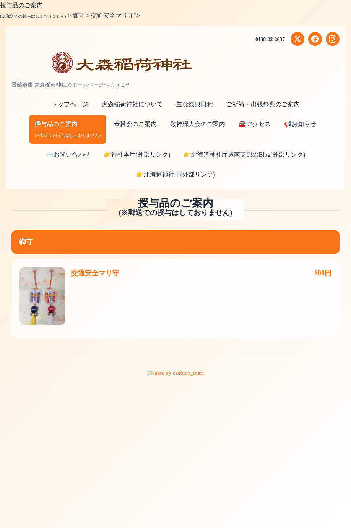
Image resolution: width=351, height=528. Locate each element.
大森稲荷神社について (132, 104)
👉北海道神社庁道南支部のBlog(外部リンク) (244, 154)
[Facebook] (315, 39)
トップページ (70, 104)
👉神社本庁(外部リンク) (137, 154)
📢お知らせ (300, 124)
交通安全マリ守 (95, 273)
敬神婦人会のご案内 (197, 124)
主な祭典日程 (194, 104)
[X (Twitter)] (297, 39)
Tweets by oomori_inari (175, 372)
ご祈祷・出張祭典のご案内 (263, 104)
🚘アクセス (255, 124)
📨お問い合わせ (68, 154)
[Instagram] (333, 39)
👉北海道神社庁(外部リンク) (175, 174)
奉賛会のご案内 (135, 124)
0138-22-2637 (270, 39)
